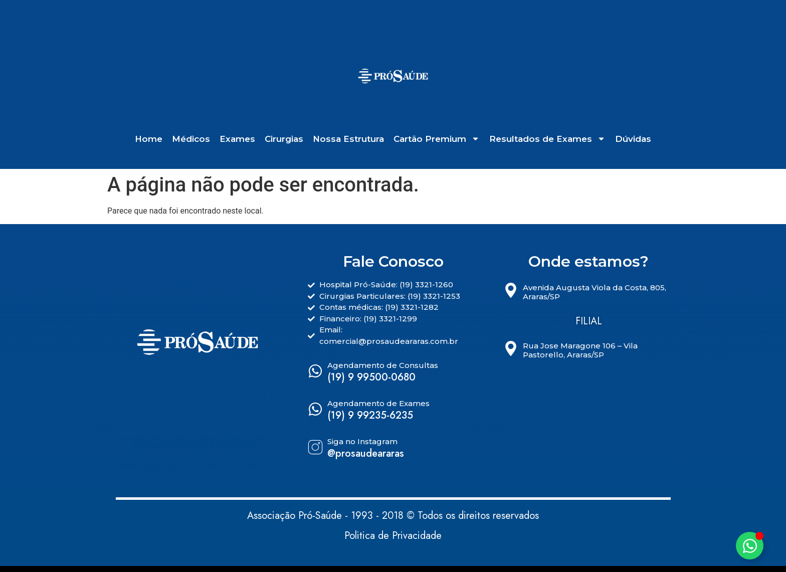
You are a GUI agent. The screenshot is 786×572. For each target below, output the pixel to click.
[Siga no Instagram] (315, 447)
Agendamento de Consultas (382, 365)
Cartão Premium (437, 139)
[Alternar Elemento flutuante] (749, 545)
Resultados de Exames (547, 139)
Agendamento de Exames (378, 403)
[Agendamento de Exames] (315, 409)
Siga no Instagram (362, 441)
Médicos (191, 139)
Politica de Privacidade (393, 535)
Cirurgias (284, 139)
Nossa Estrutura (348, 139)
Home (148, 139)
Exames (237, 139)
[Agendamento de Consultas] (315, 370)
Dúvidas (633, 139)
